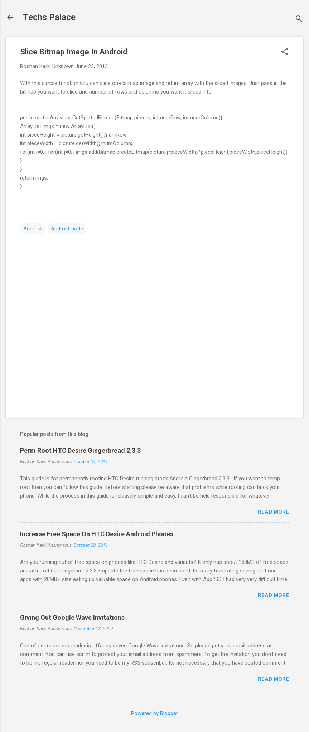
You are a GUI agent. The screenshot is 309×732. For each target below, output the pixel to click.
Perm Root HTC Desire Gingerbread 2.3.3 (80, 450)
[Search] (299, 19)
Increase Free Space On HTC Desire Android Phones (96, 534)
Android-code (67, 228)
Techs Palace (49, 17)
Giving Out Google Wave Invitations (72, 617)
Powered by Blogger (154, 713)
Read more (273, 512)
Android (32, 228)
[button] (284, 52)
